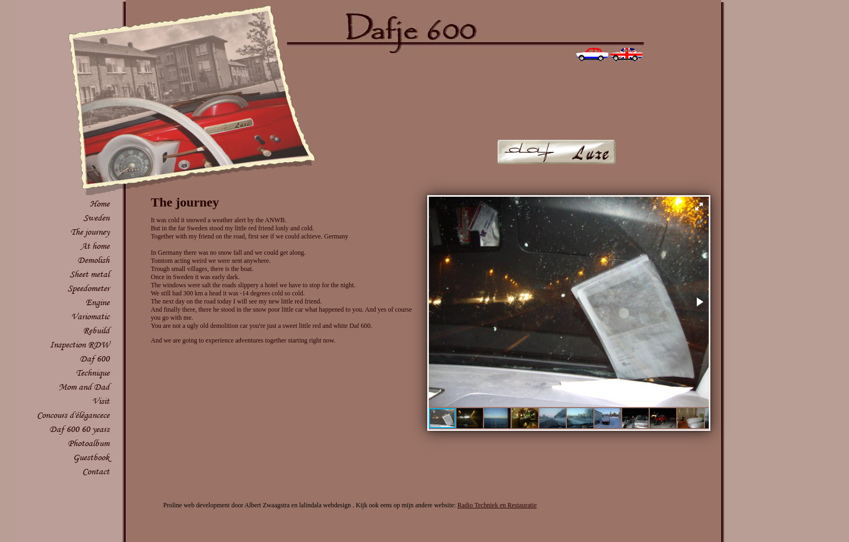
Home (99, 203)
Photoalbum (88, 443)
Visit (100, 400)
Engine (97, 302)
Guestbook (91, 457)
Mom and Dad (83, 386)
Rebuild (96, 330)
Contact (95, 471)
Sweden (96, 217)
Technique (92, 372)
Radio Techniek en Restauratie (497, 505)
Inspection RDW (79, 344)
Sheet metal (89, 274)
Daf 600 (94, 358)
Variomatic (90, 316)
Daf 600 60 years (79, 429)
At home (95, 245)
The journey (89, 231)
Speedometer (88, 288)
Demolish (93, 260)
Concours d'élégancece (73, 415)
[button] (699, 206)
